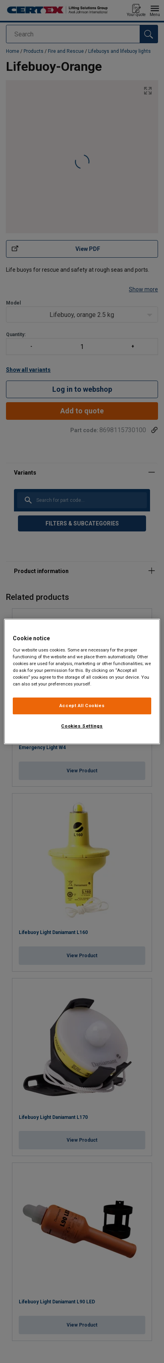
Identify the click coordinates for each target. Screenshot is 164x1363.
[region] (82, 681)
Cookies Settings (82, 726)
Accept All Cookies (82, 705)
